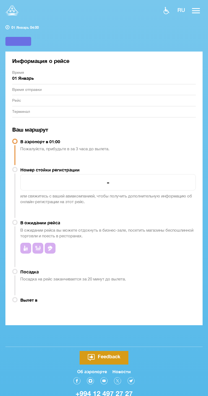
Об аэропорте (92, 363)
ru (181, 10)
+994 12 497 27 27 (104, 385)
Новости (121, 363)
